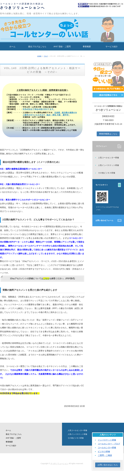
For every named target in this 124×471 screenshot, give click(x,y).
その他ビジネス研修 (106, 173)
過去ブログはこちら (37, 46)
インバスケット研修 (107, 440)
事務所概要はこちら (108, 134)
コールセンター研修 (107, 447)
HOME (39, 56)
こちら (46, 278)
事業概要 (87, 46)
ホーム (12, 46)
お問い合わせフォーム (104, 220)
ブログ (46, 56)
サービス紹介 (112, 46)
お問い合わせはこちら (108, 465)
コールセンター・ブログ (109, 444)
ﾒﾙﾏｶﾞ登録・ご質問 (62, 46)
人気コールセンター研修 (108, 157)
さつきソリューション (59, 463)
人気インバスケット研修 (108, 165)
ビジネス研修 (104, 451)
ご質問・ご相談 (105, 455)
